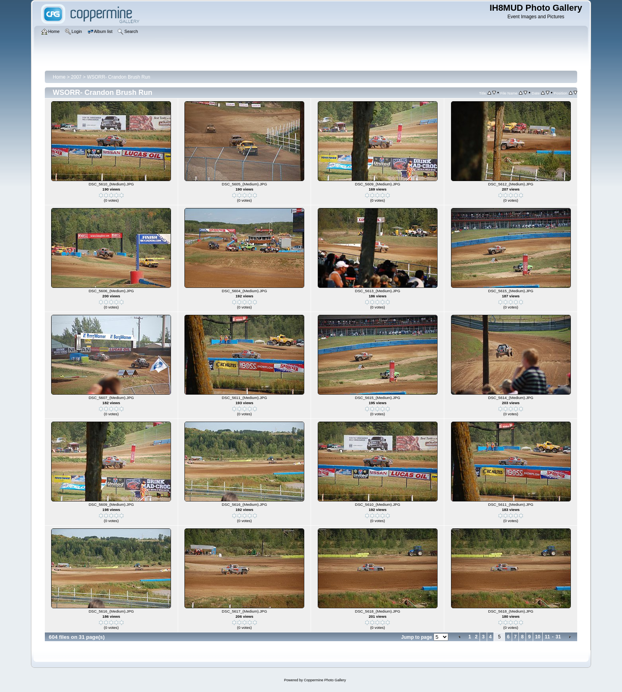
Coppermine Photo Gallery (325, 680)
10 (537, 637)
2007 (76, 77)
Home (59, 77)
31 (558, 637)
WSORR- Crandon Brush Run (118, 77)
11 (547, 637)
